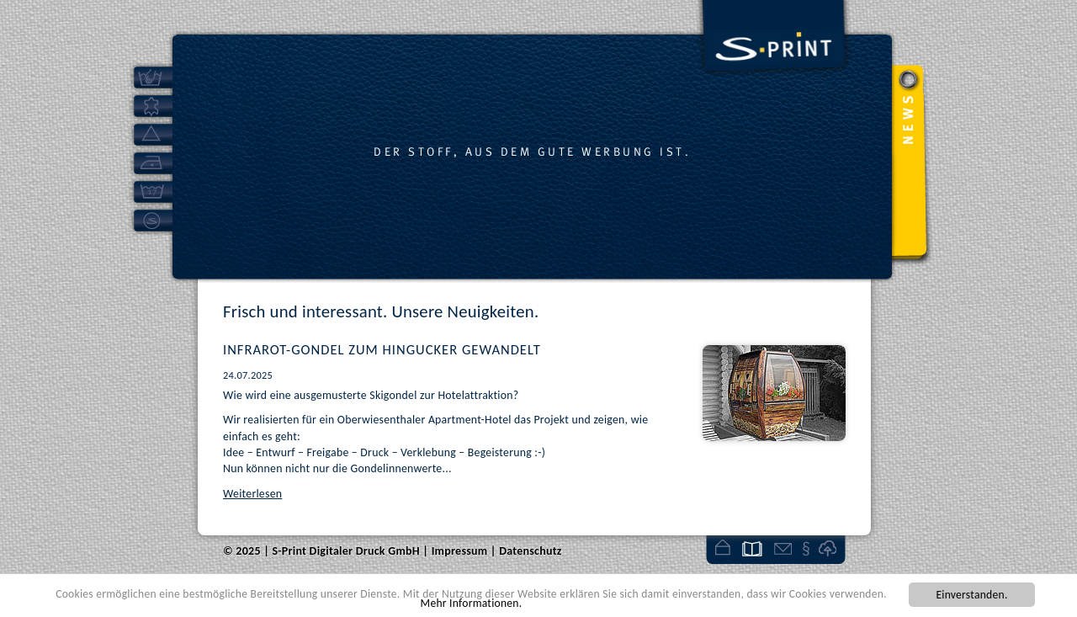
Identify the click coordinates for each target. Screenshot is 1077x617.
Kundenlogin (829, 548)
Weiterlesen (252, 494)
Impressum (806, 548)
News (751, 548)
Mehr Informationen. (472, 603)
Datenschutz (530, 551)
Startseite (722, 548)
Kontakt (782, 548)
